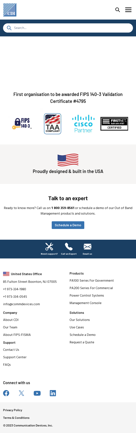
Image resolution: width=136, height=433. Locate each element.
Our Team (10, 327)
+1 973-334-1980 (14, 289)
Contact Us (11, 350)
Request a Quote (82, 342)
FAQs (7, 365)
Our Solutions (80, 320)
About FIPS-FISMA (17, 335)
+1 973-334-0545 (15, 297)
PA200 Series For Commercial (91, 288)
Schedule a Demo (68, 225)
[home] (9, 9)
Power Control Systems (87, 296)
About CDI (11, 320)
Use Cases (77, 327)
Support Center (14, 357)
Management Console (86, 303)
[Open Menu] (117, 9)
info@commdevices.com (21, 304)
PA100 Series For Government (92, 281)
